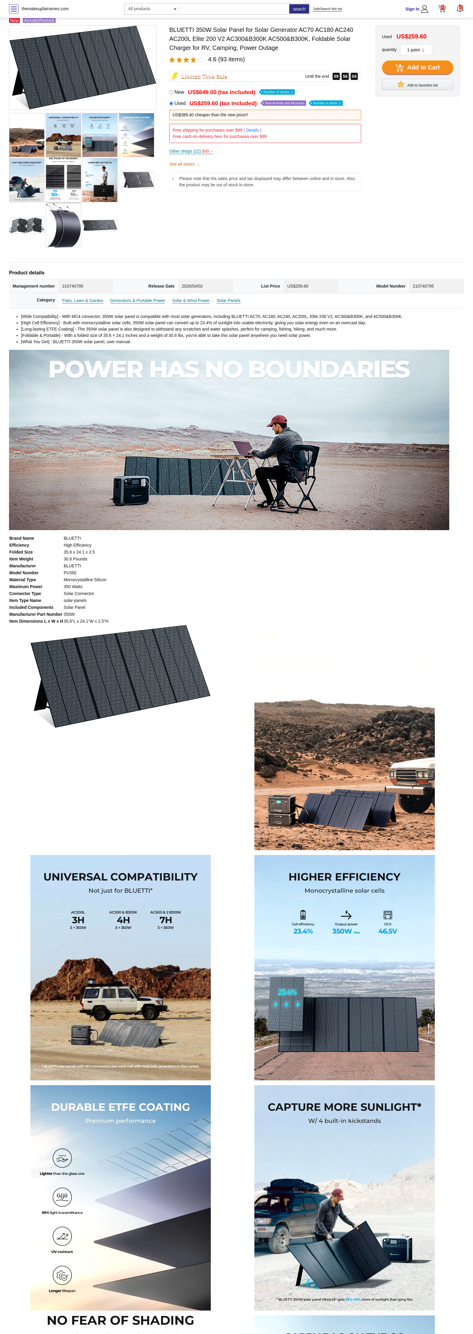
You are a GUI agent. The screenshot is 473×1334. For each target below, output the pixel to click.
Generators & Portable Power (137, 300)
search (299, 9)
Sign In (412, 9)
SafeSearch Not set (327, 9)
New (234, 92)
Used (258, 103)
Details (252, 130)
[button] (460, 8)
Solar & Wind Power (191, 300)
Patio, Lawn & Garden (82, 300)
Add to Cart (417, 68)
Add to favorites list (418, 84)
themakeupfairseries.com (45, 8)
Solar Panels (228, 300)
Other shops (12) (191, 151)
